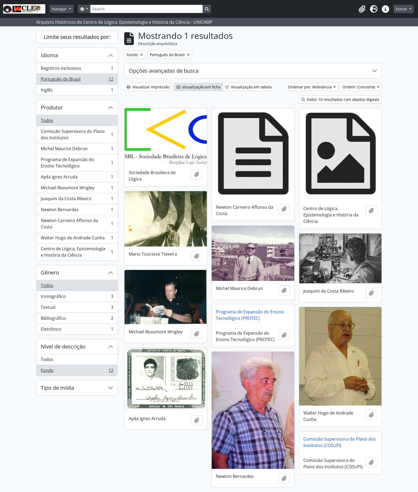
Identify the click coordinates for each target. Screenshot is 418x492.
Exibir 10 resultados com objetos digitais (340, 99)
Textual (77, 308)
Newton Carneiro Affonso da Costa (77, 224)
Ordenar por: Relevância (310, 86)
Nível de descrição (63, 346)
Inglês (77, 91)
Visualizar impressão (148, 86)
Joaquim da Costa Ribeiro (77, 199)
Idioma (49, 55)
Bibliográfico (77, 319)
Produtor (52, 107)
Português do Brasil (77, 80)
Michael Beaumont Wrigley (77, 188)
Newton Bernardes (77, 210)
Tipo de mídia (57, 387)
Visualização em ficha (198, 86)
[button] (362, 9)
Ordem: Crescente (359, 86)
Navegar (60, 8)
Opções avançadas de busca (164, 70)
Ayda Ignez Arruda (77, 178)
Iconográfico (77, 297)
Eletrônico (77, 330)
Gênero (50, 272)
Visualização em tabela (248, 86)
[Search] (146, 9)
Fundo (77, 371)
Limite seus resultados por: (77, 36)
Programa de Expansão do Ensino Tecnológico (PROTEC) (250, 315)
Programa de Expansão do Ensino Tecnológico (77, 163)
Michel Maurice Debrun (77, 149)
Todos (47, 120)
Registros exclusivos (77, 69)
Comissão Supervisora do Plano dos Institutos (77, 134)
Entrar (402, 8)
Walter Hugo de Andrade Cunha (77, 239)
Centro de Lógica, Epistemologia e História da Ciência (77, 252)
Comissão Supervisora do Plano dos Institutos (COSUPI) (339, 442)
